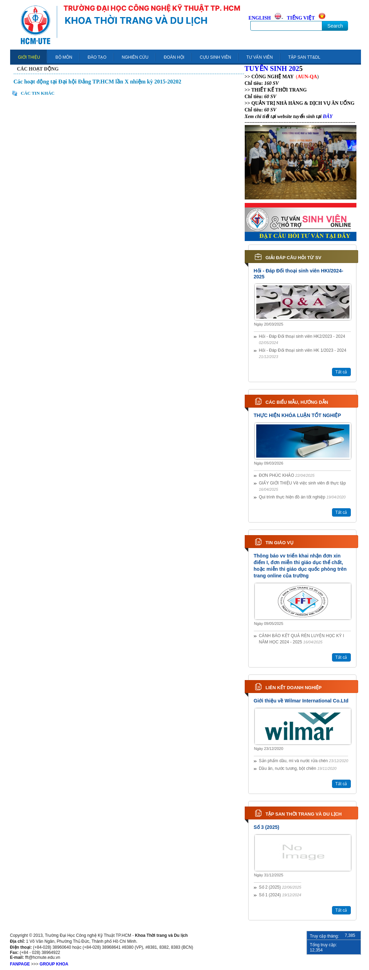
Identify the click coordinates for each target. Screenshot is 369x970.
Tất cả (341, 372)
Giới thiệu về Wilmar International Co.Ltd (301, 700)
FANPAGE (20, 964)
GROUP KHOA (53, 964)
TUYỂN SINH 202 (272, 68)
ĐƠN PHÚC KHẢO (287, 475)
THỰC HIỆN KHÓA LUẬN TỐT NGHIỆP (297, 415)
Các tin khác (38, 93)
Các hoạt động (38, 69)
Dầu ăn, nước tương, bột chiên (298, 768)
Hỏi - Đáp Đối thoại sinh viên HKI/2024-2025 (299, 273)
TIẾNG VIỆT (301, 18)
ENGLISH (260, 18)
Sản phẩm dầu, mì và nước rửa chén (303, 760)
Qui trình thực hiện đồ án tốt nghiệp (302, 497)
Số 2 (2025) (280, 887)
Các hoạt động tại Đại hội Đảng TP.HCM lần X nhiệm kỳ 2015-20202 (98, 82)
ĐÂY (328, 116)
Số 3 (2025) (266, 827)
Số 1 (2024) (280, 894)
